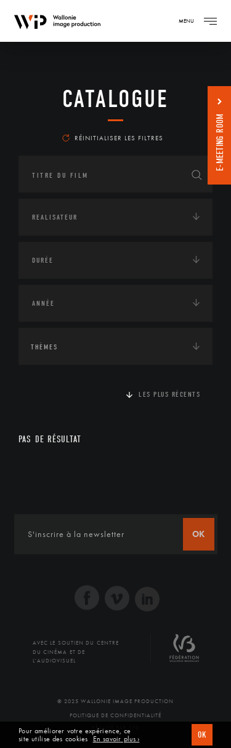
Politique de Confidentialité (115, 715)
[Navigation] (210, 21)
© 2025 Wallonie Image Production (115, 701)
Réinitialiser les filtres (112, 137)
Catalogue (115, 99)
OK (202, 735)
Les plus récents (169, 394)
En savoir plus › (116, 739)
